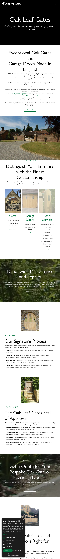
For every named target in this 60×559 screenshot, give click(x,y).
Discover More (30, 291)
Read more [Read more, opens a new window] (5, 534)
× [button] (23, 519)
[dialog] (13, 537)
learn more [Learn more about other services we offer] (47, 250)
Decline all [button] (18, 550)
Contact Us (30, 110)
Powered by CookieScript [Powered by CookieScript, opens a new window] (13, 555)
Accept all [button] (8, 550)
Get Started (30, 490)
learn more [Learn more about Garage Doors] (30, 233)
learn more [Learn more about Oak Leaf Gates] (12, 229)
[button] (56, 4)
